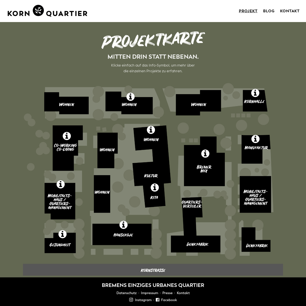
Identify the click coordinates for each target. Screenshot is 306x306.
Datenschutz (126, 293)
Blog (269, 12)
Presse (167, 293)
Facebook (166, 300)
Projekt (248, 12)
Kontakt (290, 12)
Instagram (140, 300)
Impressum (149, 293)
